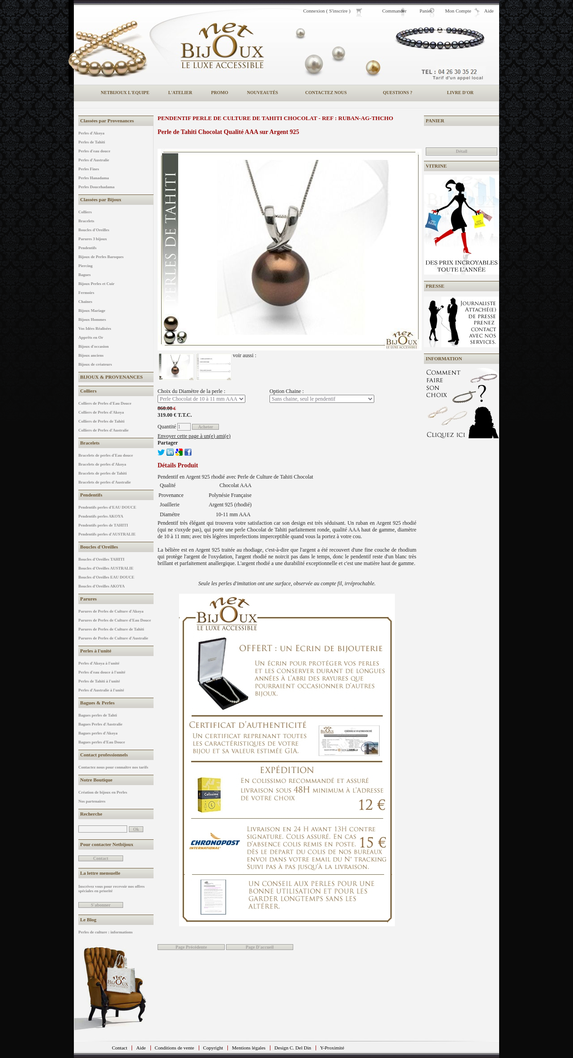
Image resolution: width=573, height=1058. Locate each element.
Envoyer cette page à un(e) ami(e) (194, 436)
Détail (461, 151)
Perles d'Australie (93, 160)
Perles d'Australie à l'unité (101, 690)
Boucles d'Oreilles (93, 230)
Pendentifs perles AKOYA (100, 516)
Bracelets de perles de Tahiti (102, 473)
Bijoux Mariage (91, 310)
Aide (140, 1047)
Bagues (84, 274)
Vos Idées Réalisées (94, 328)
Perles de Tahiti (91, 142)
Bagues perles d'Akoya (98, 733)
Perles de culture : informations (105, 932)
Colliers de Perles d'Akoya (101, 412)
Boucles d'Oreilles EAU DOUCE (106, 577)
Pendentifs (87, 248)
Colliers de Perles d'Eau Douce (105, 403)
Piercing (85, 265)
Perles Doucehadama (96, 187)
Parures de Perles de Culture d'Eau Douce (114, 620)
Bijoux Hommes (92, 319)
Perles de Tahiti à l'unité (99, 681)
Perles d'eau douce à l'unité (101, 672)
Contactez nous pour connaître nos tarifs (113, 767)
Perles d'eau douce (94, 151)
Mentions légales (248, 1047)
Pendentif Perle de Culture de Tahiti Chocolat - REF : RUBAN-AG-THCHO (275, 118)
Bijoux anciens (90, 355)
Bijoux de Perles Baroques (101, 257)
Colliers (85, 212)
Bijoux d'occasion (93, 346)
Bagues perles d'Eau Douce (101, 742)
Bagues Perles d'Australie (100, 724)
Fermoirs (86, 292)
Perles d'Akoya (91, 133)
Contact (119, 1047)
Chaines (85, 301)
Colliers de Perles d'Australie (103, 430)
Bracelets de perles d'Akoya (102, 464)
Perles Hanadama (93, 178)
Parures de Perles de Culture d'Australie (113, 638)
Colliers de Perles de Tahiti (101, 421)
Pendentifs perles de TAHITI (103, 525)
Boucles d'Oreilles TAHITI (101, 559)
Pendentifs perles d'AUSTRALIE (107, 534)
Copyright (213, 1047)
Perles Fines (88, 169)
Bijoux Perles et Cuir (96, 283)
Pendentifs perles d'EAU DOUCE (107, 507)
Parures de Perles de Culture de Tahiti (111, 629)
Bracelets (86, 221)
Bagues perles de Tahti (97, 715)
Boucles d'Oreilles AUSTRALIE (105, 568)
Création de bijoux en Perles (102, 792)
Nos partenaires (92, 801)
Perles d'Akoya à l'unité (99, 663)
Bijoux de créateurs (95, 364)
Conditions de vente (174, 1047)
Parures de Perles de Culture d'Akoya (110, 611)
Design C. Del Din (292, 1047)
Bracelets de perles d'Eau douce (105, 455)
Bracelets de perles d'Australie (104, 482)
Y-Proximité (332, 1047)
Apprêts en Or (90, 337)
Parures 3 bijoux (92, 239)
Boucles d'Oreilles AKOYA (101, 586)
